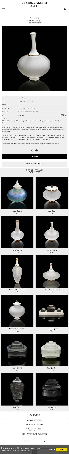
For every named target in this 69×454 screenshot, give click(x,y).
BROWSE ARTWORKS (35, 23)
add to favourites (34, 164)
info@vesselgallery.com (34, 424)
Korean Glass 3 (52, 250)
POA (51, 213)
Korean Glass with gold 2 (17, 290)
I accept (62, 449)
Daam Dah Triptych (52, 329)
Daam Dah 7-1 (17, 368)
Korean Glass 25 (17, 211)
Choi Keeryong (34, 18)
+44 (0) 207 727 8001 (34, 420)
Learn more (25, 451)
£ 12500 (52, 410)
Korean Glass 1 (52, 211)
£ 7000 (17, 370)
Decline (52, 449)
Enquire (34, 157)
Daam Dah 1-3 (51, 407)
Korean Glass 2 (17, 250)
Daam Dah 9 (17, 407)
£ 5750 (51, 370)
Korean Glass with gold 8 (17, 329)
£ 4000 (17, 213)
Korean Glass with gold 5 (52, 290)
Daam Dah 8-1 (51, 368)
